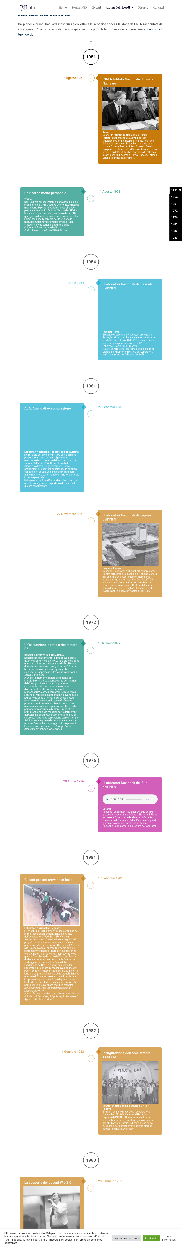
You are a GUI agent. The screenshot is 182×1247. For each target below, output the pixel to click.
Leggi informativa (169, 1238)
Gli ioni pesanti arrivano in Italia (48, 905)
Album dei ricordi (118, 7)
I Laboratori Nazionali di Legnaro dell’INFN (127, 543)
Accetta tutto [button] (151, 1238)
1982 (174, 231)
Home (63, 7)
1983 (174, 237)
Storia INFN (79, 7)
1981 (174, 224)
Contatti (158, 7)
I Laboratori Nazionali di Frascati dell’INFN (127, 312)
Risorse (143, 7)
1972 (174, 210)
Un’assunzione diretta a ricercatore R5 (50, 672)
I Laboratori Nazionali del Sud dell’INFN (125, 810)
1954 (174, 197)
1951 (174, 190)
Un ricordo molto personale (45, 218)
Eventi (96, 7)
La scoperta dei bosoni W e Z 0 (47, 1208)
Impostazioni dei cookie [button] (126, 1238)
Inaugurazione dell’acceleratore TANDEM (126, 1081)
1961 (174, 204)
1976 (174, 217)
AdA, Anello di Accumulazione (47, 434)
